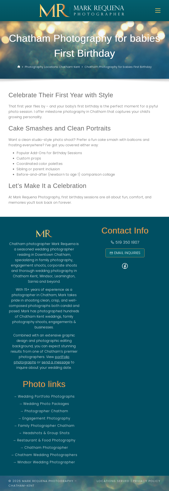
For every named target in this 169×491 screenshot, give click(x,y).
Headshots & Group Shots (46, 433)
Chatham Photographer (46, 447)
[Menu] (158, 10)
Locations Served (113, 481)
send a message (56, 362)
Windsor (46, 276)
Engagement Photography (46, 418)
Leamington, (64, 276)
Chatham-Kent (21, 486)
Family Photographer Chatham (46, 425)
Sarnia (33, 281)
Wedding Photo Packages (46, 403)
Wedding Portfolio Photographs (46, 396)
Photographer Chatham (46, 411)
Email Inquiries (125, 252)
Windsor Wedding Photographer (46, 462)
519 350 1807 (125, 242)
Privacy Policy (147, 481)
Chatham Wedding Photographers (46, 455)
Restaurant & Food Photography (46, 440)
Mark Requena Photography (48, 481)
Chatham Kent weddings (40, 316)
